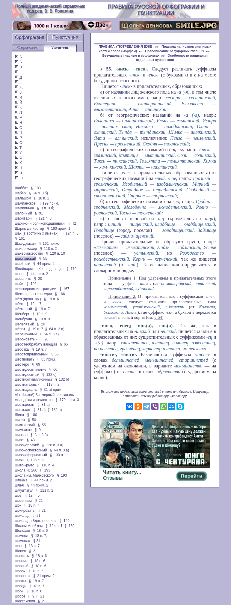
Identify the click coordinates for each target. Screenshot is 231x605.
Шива (19, 415)
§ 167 (64, 289)
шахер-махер (26, 249)
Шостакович (25, 601)
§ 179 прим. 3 (67, 400)
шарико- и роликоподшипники (40, 223)
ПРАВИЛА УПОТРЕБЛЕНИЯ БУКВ (126, 46)
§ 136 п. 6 (35, 460)
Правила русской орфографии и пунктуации (155, 10)
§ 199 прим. (49, 203)
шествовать (24, 359)
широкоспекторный (31, 450)
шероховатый (26, 339)
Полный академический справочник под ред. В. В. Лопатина (49, 8)
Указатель (60, 48)
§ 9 (38, 430)
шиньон (21, 435)
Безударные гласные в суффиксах (131, 55)
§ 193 (45, 470)
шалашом (23, 198)
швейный (22, 264)
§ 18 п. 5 (32, 495)
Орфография (29, 37)
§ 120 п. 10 (55, 253)
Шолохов (22, 531)
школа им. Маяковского (34, 475)
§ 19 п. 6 (51, 299)
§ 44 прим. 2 (44, 264)
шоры (20, 591)
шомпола (22, 541)
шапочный (23, 213)
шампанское (25, 203)
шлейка (21, 480)
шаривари (23, 218)
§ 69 (36, 364)
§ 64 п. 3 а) (54, 329)
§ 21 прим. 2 (44, 576)
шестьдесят (25, 405)
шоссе (20, 596)
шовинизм (23, 501)
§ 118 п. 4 (46, 465)
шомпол (21, 536)
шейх (19, 284)
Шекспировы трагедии (33, 294)
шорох (20, 571)
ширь (19, 460)
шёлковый (23, 309)
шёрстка (22, 349)
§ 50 (32, 420)
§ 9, (31, 596)
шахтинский (25, 258)
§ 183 (36, 188)
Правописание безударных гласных (174, 51)
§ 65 (64, 344)
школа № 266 (26, 470)
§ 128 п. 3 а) (53, 445)
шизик (20, 420)
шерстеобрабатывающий (36, 344)
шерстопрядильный (31, 354)
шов (18, 495)
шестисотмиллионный (33, 379)
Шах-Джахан (25, 243)
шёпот (20, 329)
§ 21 (39, 501)
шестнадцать (26, 390)
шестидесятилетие (30, 369)
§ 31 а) (43, 405)
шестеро (22, 364)
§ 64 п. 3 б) (38, 193)
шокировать (25, 510)
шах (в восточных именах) (37, 233)
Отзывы (113, 478)
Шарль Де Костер (29, 228)
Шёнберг (22, 314)
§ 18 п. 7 (31, 505)
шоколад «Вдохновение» (36, 521)
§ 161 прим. (49, 243)
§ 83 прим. (46, 359)
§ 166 (60, 294)
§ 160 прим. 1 (58, 228)
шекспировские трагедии (35, 289)
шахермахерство (29, 253)
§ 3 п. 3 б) (45, 208)
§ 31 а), (40, 410)
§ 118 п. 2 (48, 249)
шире (19, 440)
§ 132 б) (49, 375)
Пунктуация (65, 37)
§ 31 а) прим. (51, 390)
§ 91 (39, 213)
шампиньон (24, 208)
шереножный (26, 334)
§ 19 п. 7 (33, 304)
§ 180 (32, 415)
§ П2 (72, 223)
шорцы (20, 586)
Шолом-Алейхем (29, 526)
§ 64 (158, 317)
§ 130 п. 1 (58, 455)
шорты (20, 581)
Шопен (20, 551)
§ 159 (69, 526)
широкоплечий (27, 445)
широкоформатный (31, 455)
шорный (21, 566)
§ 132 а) (55, 410)
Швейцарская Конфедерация (39, 269)
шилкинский (25, 425)
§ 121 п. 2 (44, 490)
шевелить (23, 279)
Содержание (27, 48)
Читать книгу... (122, 472)
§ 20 (38, 279)
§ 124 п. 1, (55, 526)
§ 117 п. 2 (51, 384)
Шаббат (21, 188)
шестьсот (23, 410)
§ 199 (65, 521)
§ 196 (32, 284)
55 (108, 68)
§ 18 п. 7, (39, 536)
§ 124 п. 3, (70, 233)
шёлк (19, 304)
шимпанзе (23, 430)
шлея (19, 485)
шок (18, 505)
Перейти (191, 476)
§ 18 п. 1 (41, 198)
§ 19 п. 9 (39, 314)
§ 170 (71, 269)
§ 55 (43, 258)
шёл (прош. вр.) (28, 299)
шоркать (22, 556)
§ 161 (20, 238)
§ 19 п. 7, (36, 329)
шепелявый (24, 324)
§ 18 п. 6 (40, 531)
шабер (20, 193)
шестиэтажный (27, 384)
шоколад (22, 516)
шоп (18, 546)
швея (19, 274)
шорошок (22, 576)
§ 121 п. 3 (43, 218)
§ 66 (53, 369)
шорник (21, 561)
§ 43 (31, 440)
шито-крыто (24, 465)
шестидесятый (27, 375)
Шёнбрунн (23, 319)
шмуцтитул (24, 490)
